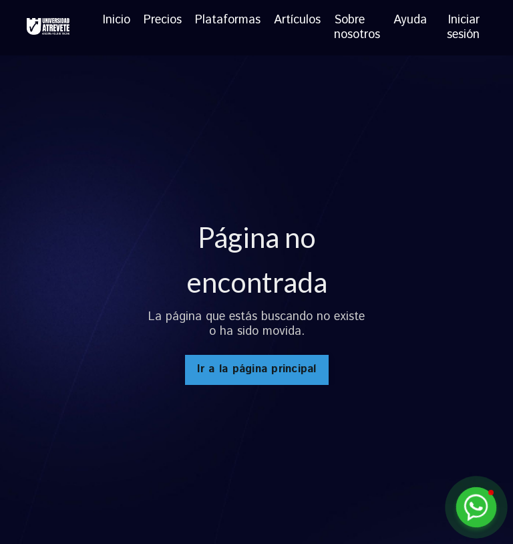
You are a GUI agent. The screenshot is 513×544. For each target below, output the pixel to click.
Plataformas (228, 21)
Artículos (297, 21)
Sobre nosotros (357, 27)
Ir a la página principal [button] (257, 369)
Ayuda (410, 21)
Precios (163, 21)
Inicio (116, 21)
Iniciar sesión (463, 27)
